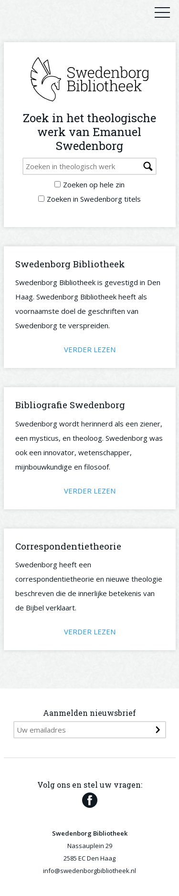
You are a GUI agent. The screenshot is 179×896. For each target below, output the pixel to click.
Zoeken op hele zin (94, 184)
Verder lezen (90, 349)
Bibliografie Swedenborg (70, 405)
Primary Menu (162, 12)
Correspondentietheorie (68, 546)
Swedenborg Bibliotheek (70, 264)
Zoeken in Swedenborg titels (94, 199)
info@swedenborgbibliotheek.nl (89, 870)
